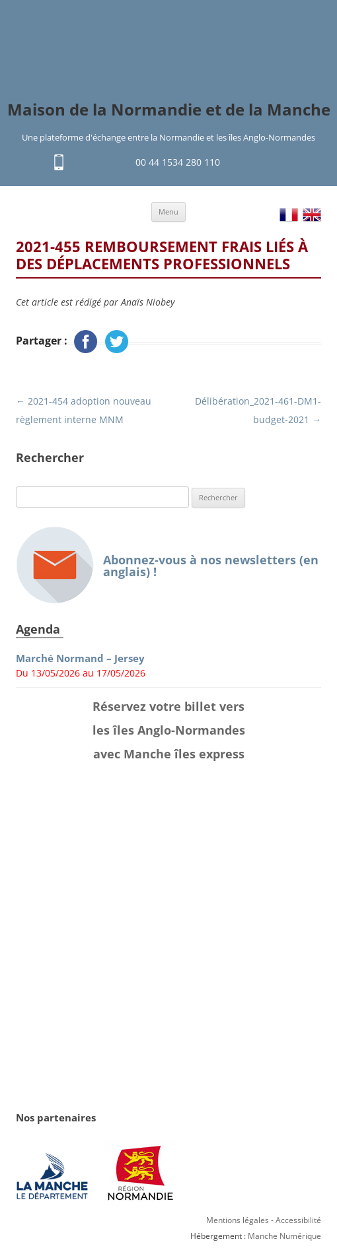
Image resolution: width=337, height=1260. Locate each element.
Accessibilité (298, 1220)
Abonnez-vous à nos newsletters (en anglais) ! (167, 565)
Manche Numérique (284, 1236)
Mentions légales (237, 1220)
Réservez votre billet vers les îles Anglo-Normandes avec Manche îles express (169, 730)
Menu (168, 211)
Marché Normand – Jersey (80, 658)
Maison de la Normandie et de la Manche (168, 110)
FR (289, 215)
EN (312, 215)
